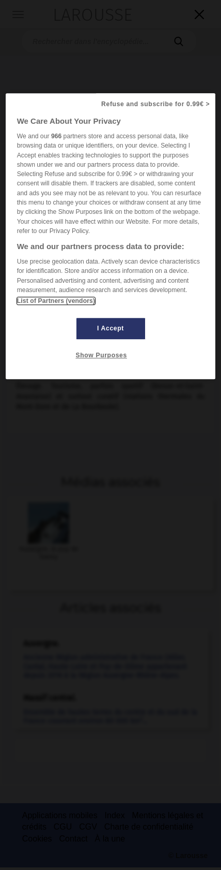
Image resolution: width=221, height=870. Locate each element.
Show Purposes (101, 355)
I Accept (110, 328)
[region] (111, 236)
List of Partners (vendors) (56, 300)
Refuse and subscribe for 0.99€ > (155, 104)
